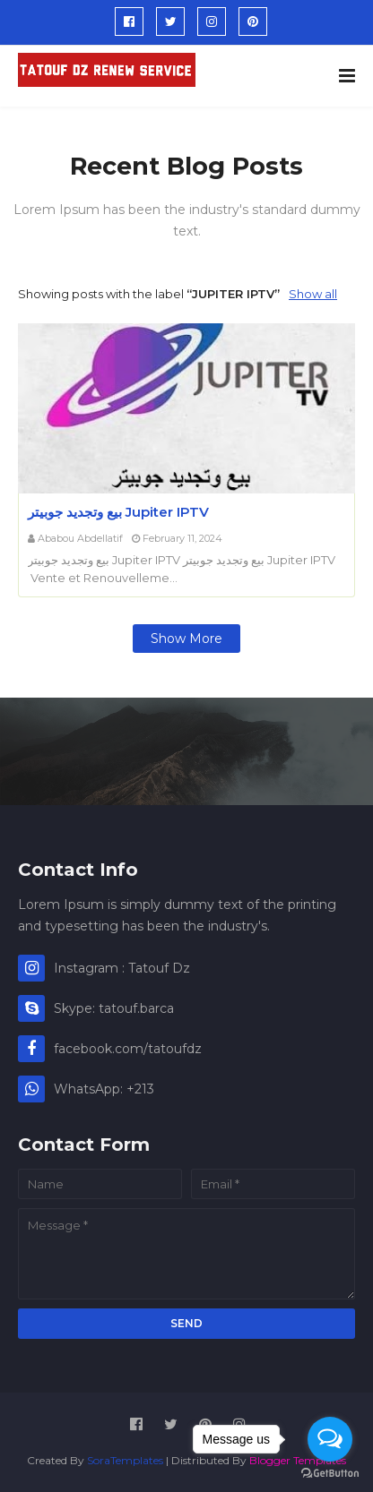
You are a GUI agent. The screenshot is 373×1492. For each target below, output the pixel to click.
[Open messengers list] (330, 1439)
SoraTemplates (125, 1460)
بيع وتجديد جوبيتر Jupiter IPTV (118, 511)
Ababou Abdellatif (80, 538)
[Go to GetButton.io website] (330, 1473)
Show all (313, 294)
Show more (186, 638)
